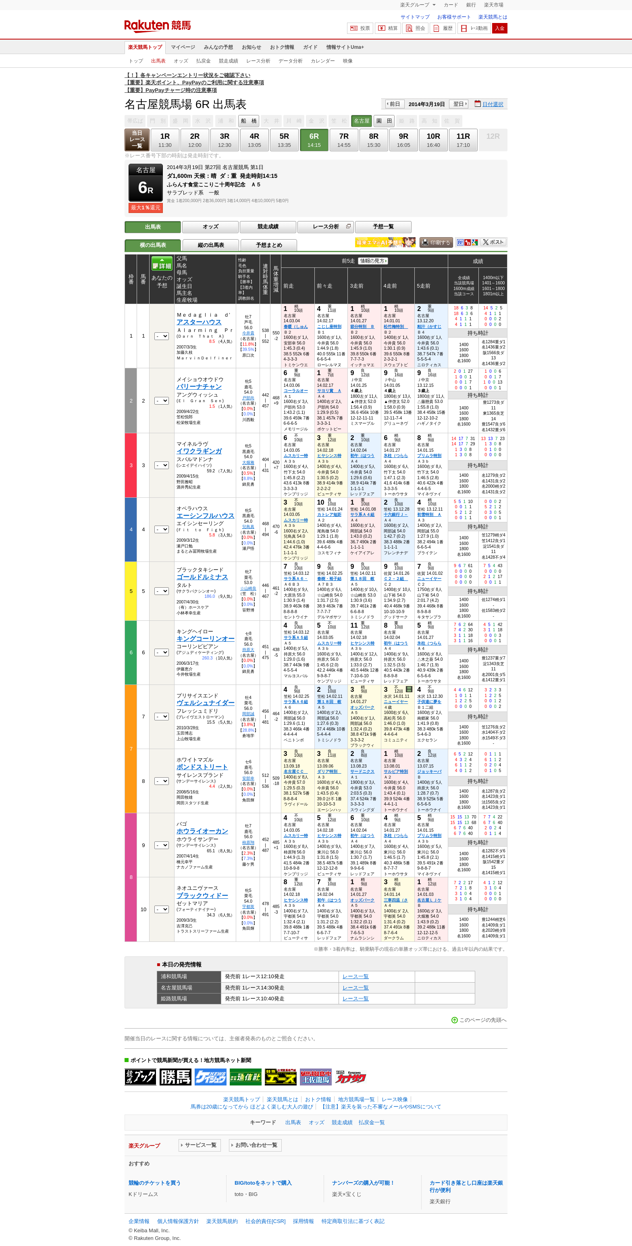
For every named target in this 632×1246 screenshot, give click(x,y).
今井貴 (248, 333)
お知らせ (251, 47)
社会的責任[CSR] (265, 1221)
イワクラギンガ (199, 451)
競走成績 (228, 61)
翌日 (458, 104)
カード (451, 5)
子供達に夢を (429, 701)
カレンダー (323, 61)
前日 (395, 104)
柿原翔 (248, 842)
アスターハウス (199, 322)
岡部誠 (248, 714)
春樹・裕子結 (329, 578)
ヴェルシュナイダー (206, 702)
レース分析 (258, 61)
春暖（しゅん (296, 326)
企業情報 (139, 1221)
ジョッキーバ (429, 771)
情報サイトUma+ (345, 47)
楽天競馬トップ (145, 47)
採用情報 (303, 1221)
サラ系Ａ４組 (362, 514)
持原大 (248, 649)
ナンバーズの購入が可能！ (363, 1183)
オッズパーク (362, 707)
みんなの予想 (218, 47)
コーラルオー (296, 390)
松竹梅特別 (396, 326)
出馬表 (158, 61)
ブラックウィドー (202, 895)
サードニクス (362, 771)
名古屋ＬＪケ (429, 900)
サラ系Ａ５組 (296, 637)
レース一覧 (356, 976)
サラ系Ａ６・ (296, 578)
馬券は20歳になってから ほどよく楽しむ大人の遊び (252, 1107)
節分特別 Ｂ (362, 326)
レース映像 (395, 1099)
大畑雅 (248, 462)
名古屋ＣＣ (296, 771)
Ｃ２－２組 (396, 578)
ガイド (310, 47)
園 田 (384, 121)
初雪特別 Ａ (429, 514)
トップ (136, 61)
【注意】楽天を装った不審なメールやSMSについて (380, 1107)
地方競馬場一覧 (356, 1099)
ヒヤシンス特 (329, 455)
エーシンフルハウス (206, 515)
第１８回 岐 (362, 578)
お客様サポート (454, 17)
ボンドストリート (202, 767)
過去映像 (409, 689)
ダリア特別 (329, 771)
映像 (348, 61)
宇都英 (248, 906)
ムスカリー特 (296, 455)
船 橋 (249, 121)
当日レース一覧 (137, 139)
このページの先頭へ (483, 1020)
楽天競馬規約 (222, 1221)
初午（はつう (362, 455)
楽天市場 (493, 5)
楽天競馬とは (492, 17)
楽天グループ (415, 5)
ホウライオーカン (202, 831)
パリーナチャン (199, 386)
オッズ (181, 61)
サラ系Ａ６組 (296, 701)
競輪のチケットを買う (155, 1183)
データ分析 (291, 61)
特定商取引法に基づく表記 (353, 1221)
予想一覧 (383, 226)
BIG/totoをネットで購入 (263, 1183)
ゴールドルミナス (202, 577)
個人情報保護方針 (178, 1221)
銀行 (471, 5)
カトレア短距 (329, 514)
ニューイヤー (429, 578)
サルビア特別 (396, 771)
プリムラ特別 (429, 455)
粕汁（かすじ (429, 326)
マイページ (183, 47)
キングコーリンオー (206, 638)
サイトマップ (415, 17)
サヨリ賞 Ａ (329, 390)
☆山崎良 (248, 588)
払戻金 (203, 61)
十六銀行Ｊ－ (396, 514)
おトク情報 (282, 47)
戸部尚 (248, 398)
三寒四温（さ (396, 900)
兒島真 (248, 526)
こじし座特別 (329, 326)
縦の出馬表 (211, 245)
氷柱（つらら (396, 455)
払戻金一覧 (372, 1122)
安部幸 (248, 778)
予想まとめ (269, 245)
